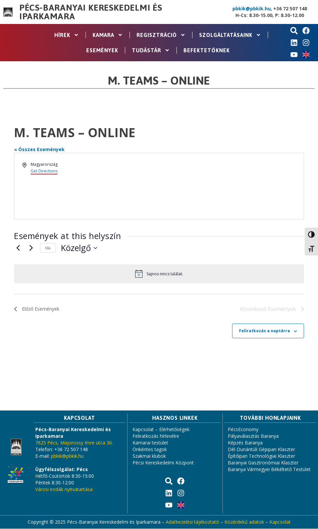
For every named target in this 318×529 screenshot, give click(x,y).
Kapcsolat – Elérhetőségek (161, 429)
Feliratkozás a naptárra (264, 331)
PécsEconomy (243, 429)
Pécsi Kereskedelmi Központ (163, 463)
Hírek (66, 35)
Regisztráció (161, 35)
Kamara (108, 35)
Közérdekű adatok (244, 522)
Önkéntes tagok (150, 449)
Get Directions (44, 171)
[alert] (159, 273)
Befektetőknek (206, 50)
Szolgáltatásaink (230, 35)
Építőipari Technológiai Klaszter (261, 456)
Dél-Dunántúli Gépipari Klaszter (261, 449)
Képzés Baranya (245, 443)
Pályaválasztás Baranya (253, 436)
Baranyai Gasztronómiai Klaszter (263, 463)
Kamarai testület (150, 443)
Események (102, 50)
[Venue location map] (231, 186)
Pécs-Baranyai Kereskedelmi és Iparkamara (90, 12)
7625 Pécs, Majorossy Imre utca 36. (74, 443)
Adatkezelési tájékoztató (192, 522)
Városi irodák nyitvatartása (64, 489)
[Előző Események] (18, 248)
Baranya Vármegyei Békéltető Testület (269, 469)
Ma (48, 247)
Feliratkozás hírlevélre (156, 436)
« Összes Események (39, 149)
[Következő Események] (31, 248)
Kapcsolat (280, 522)
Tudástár (151, 50)
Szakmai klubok (149, 456)
